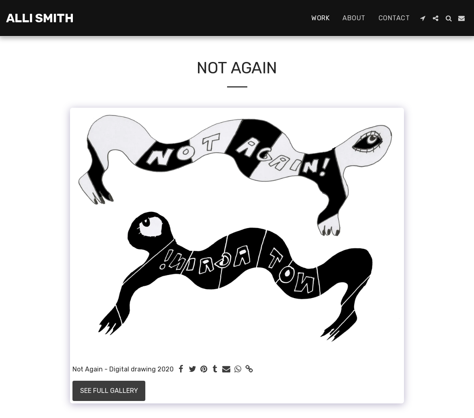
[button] (423, 18)
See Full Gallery (109, 391)
